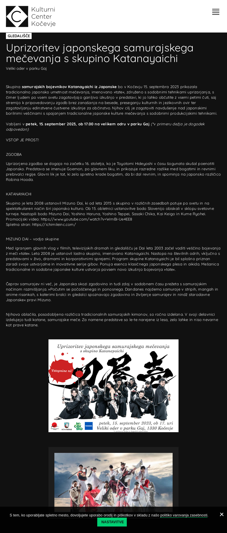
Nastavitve (112, 522)
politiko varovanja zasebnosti (183, 515)
